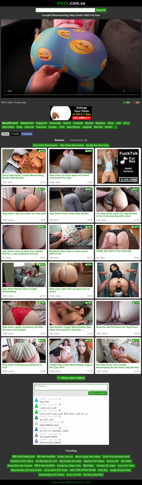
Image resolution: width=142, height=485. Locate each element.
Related (59, 140)
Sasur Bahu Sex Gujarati (20, 465)
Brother (108, 127)
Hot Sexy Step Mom (93, 474)
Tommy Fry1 (26, 123)
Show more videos (71, 377)
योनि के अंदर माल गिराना (45, 465)
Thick (61, 127)
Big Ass (67, 123)
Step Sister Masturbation (45, 145)
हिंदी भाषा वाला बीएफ (46, 456)
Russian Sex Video (106, 465)
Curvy (126, 123)
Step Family (8, 127)
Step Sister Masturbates (72, 145)
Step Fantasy (73, 127)
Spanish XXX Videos (94, 461)
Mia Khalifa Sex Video (70, 461)
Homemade (55, 123)
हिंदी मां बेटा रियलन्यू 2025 (24, 456)
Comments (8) (78, 140)
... (116, 127)
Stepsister (41, 127)
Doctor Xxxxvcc (65, 456)
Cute (118, 123)
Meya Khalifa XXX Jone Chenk (26, 470)
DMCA (70, 482)
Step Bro (98, 127)
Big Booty (100, 123)
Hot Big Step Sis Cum (46, 461)
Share (5, 134)
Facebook (27, 134)
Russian (53, 127)
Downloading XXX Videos (51, 474)
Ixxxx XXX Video (126, 465)
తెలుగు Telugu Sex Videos (88, 456)
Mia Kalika (126, 461)
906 (126, 102)
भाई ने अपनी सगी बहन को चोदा (83, 470)
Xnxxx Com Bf (74, 474)
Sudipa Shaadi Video (120, 470)
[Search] (65, 10)
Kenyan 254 (112, 461)
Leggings (87, 127)
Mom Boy (103, 470)
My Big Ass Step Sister (97, 145)
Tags (62, 482)
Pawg (19, 127)
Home (55, 482)
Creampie (78, 123)
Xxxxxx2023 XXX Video (55, 470)
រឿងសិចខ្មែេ (88, 465)
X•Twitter (15, 134)
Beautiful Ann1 (10, 123)
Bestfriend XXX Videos (22, 461)
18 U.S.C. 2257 (82, 482)
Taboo (111, 123)
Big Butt (89, 123)
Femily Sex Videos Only (69, 465)
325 (136, 102)
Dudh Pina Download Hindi (116, 456)
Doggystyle (41, 123)
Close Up (29, 127)
